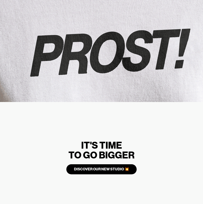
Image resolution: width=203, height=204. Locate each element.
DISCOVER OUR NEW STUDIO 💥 (101, 169)
